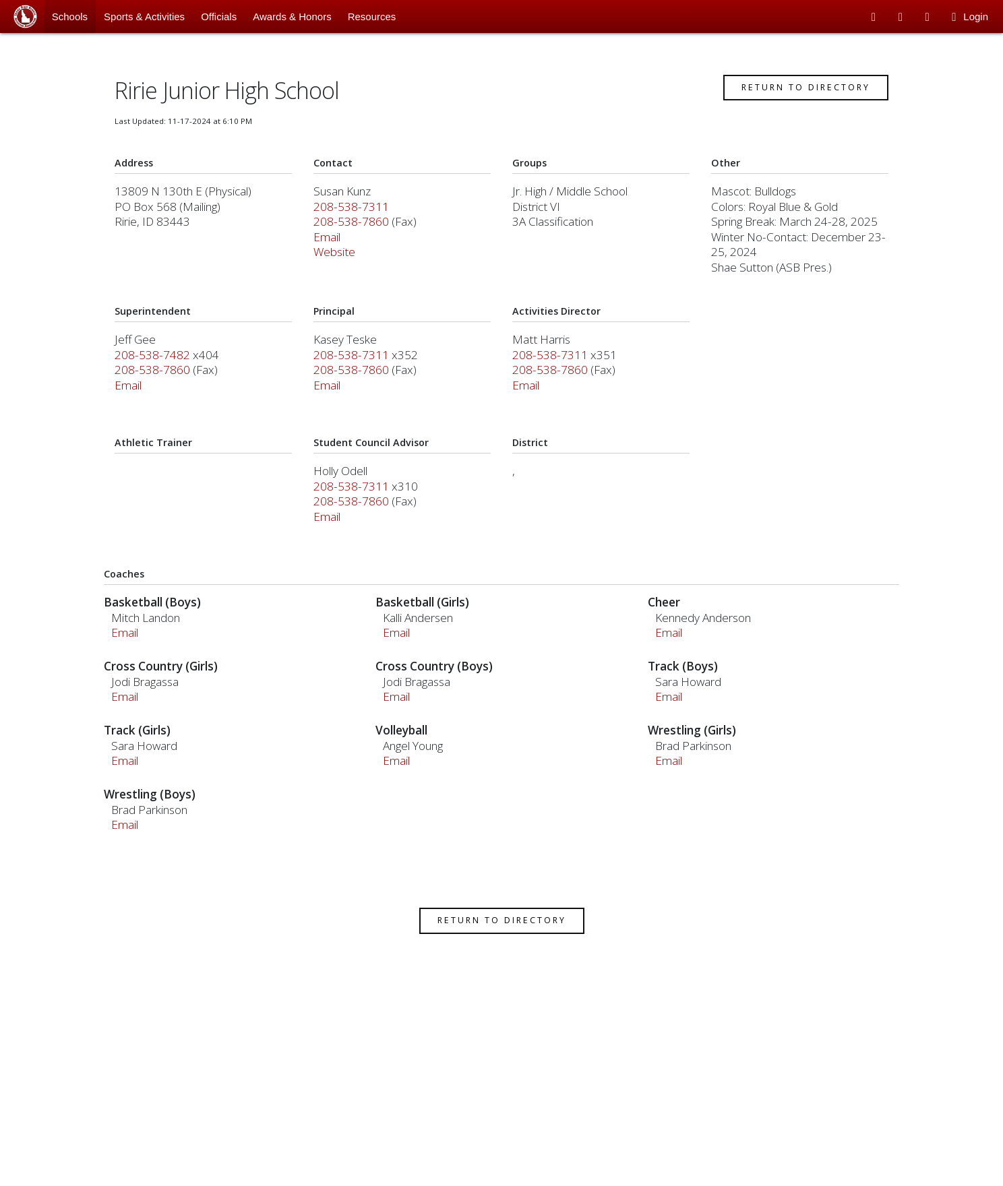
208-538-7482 (155, 360)
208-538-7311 (353, 212)
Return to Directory (802, 92)
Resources (372, 16)
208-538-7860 (353, 227)
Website (336, 257)
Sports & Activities (144, 16)
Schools (70, 16)
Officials (219, 16)
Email (328, 242)
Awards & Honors (292, 16)
